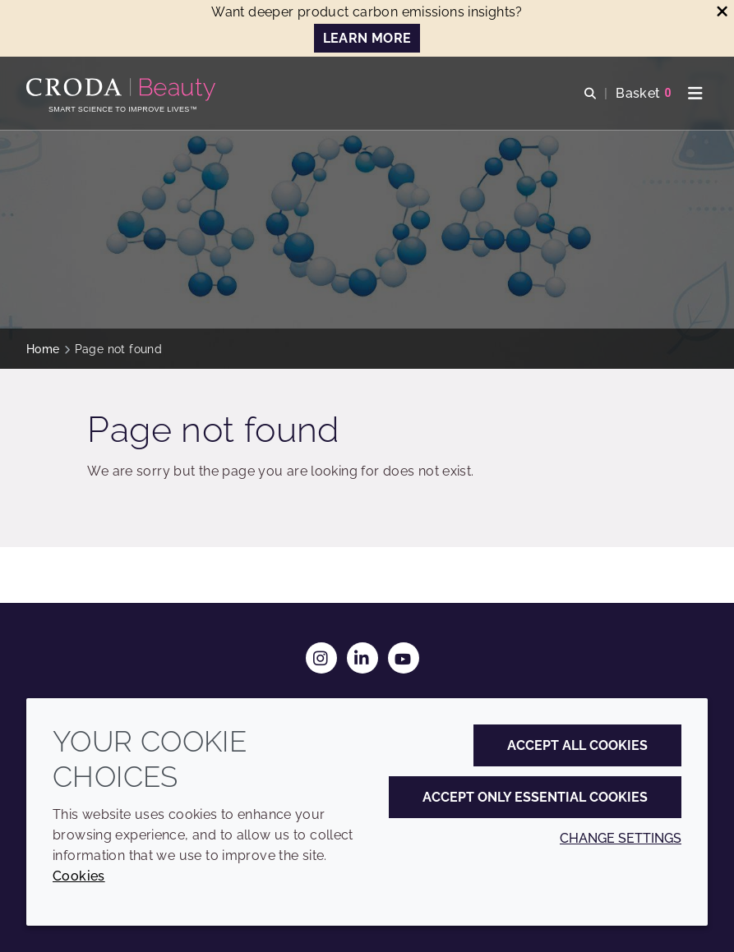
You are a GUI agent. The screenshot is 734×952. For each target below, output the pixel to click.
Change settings (620, 838)
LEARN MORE (367, 38)
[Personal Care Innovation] (122, 89)
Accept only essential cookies (535, 797)
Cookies (79, 876)
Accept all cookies (577, 745)
